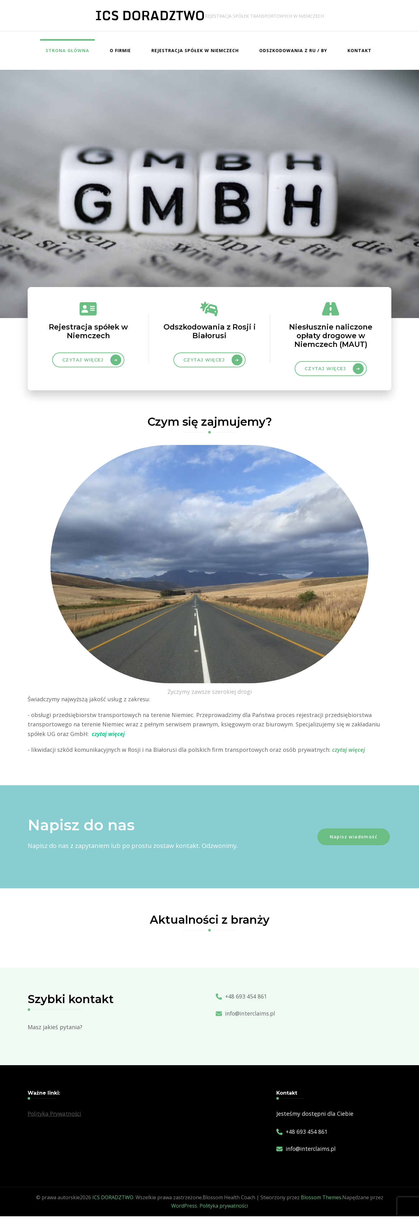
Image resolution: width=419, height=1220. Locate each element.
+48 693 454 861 (246, 1000)
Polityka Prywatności (55, 1117)
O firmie (120, 50)
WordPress (184, 1209)
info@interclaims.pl (251, 1017)
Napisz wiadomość (353, 840)
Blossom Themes (321, 1201)
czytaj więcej (204, 362)
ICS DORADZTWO (150, 15)
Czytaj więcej (83, 362)
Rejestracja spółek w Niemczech (195, 50)
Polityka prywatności (224, 1209)
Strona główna (67, 50)
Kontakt (359, 50)
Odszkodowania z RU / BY (293, 50)
